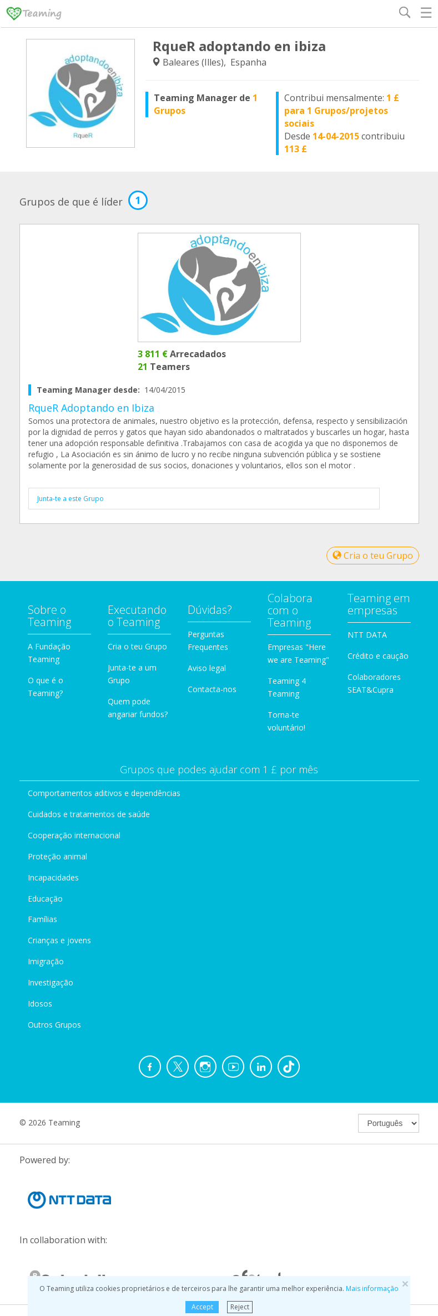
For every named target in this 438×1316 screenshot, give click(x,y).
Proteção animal (57, 856)
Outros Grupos (54, 1024)
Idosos (40, 1003)
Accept (202, 1307)
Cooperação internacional (74, 835)
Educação (45, 898)
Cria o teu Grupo (373, 555)
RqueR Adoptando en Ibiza (91, 407)
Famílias (42, 919)
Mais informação (372, 1288)
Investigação (50, 982)
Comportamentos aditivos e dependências (104, 793)
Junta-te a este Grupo (70, 498)
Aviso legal (207, 668)
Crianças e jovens (59, 940)
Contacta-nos (212, 689)
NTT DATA (367, 634)
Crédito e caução (378, 656)
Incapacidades (53, 877)
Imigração (46, 961)
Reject (239, 1307)
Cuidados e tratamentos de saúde (89, 814)
